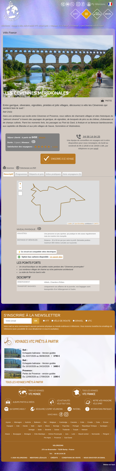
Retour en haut (109, 465)
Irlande (25, 426)
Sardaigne (103, 426)
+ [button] (20, 184)
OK (35, 321)
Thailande (66, 430)
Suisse (56, 430)
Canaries (73, 422)
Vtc (89, 321)
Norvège (56, 426)
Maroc (47, 426)
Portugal (76, 426)
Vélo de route (61, 321)
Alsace (7, 434)
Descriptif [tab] (8, 174)
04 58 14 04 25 (88, 136)
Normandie (96, 434)
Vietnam (84, 430)
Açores (8, 422)
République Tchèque (89, 426)
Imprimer (8, 168)
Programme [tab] (21, 174)
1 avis (55, 147)
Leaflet (70, 223)
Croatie (90, 422)
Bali (45, 422)
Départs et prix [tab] (36, 174)
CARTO (96, 223)
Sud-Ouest (68, 438)
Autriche (28, 422)
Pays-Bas (65, 426)
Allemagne (18, 422)
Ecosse (105, 422)
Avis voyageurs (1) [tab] (72, 174)
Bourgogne (17, 434)
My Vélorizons (96, 4)
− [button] (20, 188)
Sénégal (32, 430)
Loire (73, 434)
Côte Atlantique (39, 434)
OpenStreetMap (79, 223)
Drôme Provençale (55, 434)
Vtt (46, 321)
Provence (57, 438)
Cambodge (63, 422)
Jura (66, 434)
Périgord (106, 434)
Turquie (75, 430)
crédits (54, 458)
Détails (42, 137)
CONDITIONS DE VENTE (71, 458)
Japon (40, 426)
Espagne (10, 426)
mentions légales (38, 458)
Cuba (98, 422)
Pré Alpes (47, 438)
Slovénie (48, 430)
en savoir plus (56, 257)
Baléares (37, 422)
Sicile (40, 430)
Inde (17, 426)
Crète (82, 422)
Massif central (83, 434)
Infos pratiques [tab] (53, 174)
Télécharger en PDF (26, 168)
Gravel (78, 321)
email (96, 149)
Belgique (53, 422)
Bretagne (27, 434)
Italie (32, 426)
